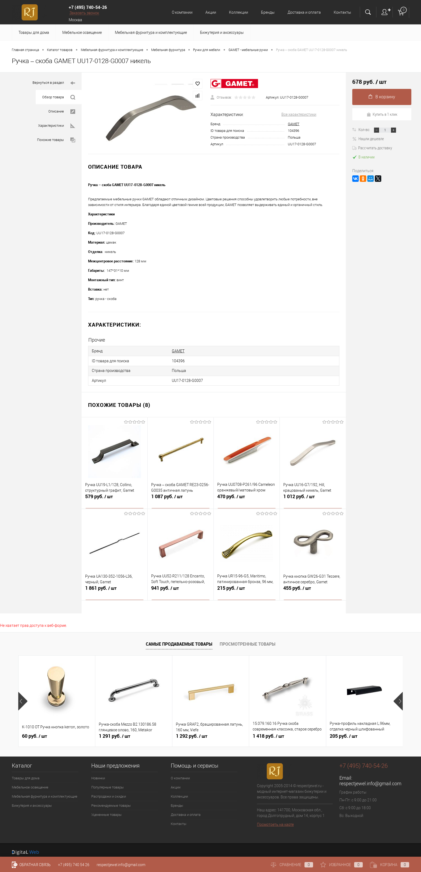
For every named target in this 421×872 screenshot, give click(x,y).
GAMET (293, 124)
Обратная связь (31, 865)
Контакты (342, 12)
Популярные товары (107, 784)
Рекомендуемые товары (111, 803)
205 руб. (343, 733)
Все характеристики (298, 114)
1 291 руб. (114, 733)
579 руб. (114, 497)
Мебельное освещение (82, 32)
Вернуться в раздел (53, 83)
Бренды (266, 12)
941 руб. (180, 589)
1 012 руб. (312, 497)
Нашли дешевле (368, 138)
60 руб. (34, 733)
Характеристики (56, 125)
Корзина (389, 865)
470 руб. (246, 497)
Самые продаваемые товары (179, 641)
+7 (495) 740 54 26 (73, 865)
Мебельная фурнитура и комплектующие (151, 32)
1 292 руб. (191, 733)
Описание (61, 111)
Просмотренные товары (247, 641)
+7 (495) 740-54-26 (88, 7)
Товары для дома (34, 32)
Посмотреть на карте (275, 821)
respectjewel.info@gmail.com (370, 780)
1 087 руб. (180, 497)
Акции (207, 12)
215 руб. (246, 589)
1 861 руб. (114, 589)
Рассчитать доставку (372, 147)
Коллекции (236, 12)
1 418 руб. (268, 733)
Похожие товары (56, 140)
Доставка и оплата (303, 12)
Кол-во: (364, 129)
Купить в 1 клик (381, 114)
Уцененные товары (106, 812)
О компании (178, 12)
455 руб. (312, 589)
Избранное (341, 865)
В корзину (382, 96)
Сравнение (292, 865)
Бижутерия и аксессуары (222, 32)
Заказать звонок (84, 13)
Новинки (98, 775)
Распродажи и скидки (108, 793)
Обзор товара (58, 97)
